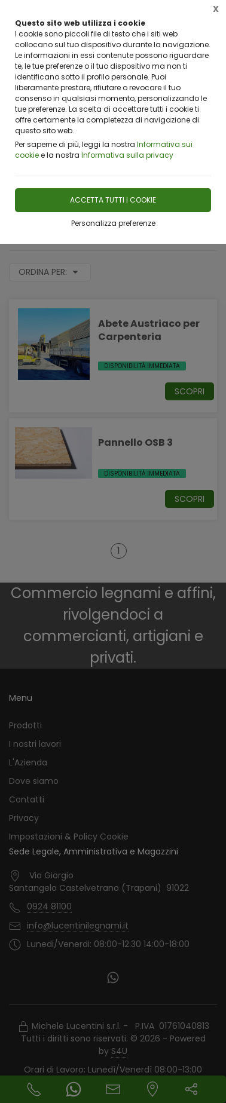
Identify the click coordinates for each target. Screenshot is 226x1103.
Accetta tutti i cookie (113, 200)
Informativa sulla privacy (127, 155)
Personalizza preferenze (113, 223)
